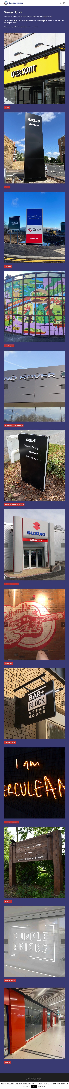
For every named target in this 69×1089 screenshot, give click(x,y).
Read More (41, 1086)
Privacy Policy (39, 1080)
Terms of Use (30, 1080)
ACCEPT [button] (34, 1086)
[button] (64, 3)
